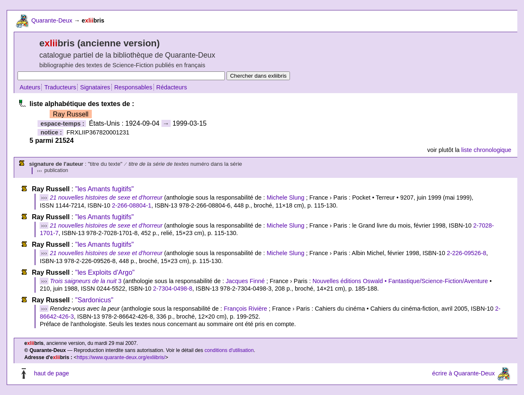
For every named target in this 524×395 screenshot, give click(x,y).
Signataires (95, 87)
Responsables (133, 87)
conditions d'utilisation (229, 350)
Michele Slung (285, 197)
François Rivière (245, 308)
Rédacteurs (171, 87)
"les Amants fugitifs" (104, 188)
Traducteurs (60, 87)
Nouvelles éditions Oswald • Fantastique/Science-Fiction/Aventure (400, 281)
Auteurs (30, 87)
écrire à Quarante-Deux (463, 373)
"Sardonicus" (94, 300)
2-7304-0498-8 (172, 288)
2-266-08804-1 (131, 205)
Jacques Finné (245, 281)
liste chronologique (486, 150)
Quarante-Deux (51, 20)
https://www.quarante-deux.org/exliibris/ (121, 357)
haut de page (51, 373)
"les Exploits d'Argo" (104, 272)
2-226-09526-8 (466, 253)
